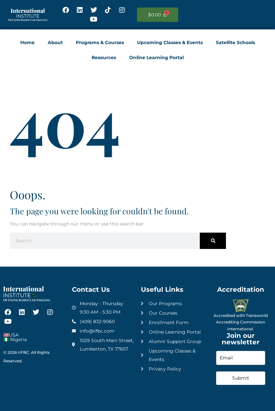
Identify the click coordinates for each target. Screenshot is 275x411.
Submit (240, 378)
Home (27, 42)
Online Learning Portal (156, 57)
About (55, 42)
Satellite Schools (235, 42)
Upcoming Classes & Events (170, 42)
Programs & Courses (100, 42)
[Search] (213, 241)
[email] (240, 358)
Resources (104, 57)
